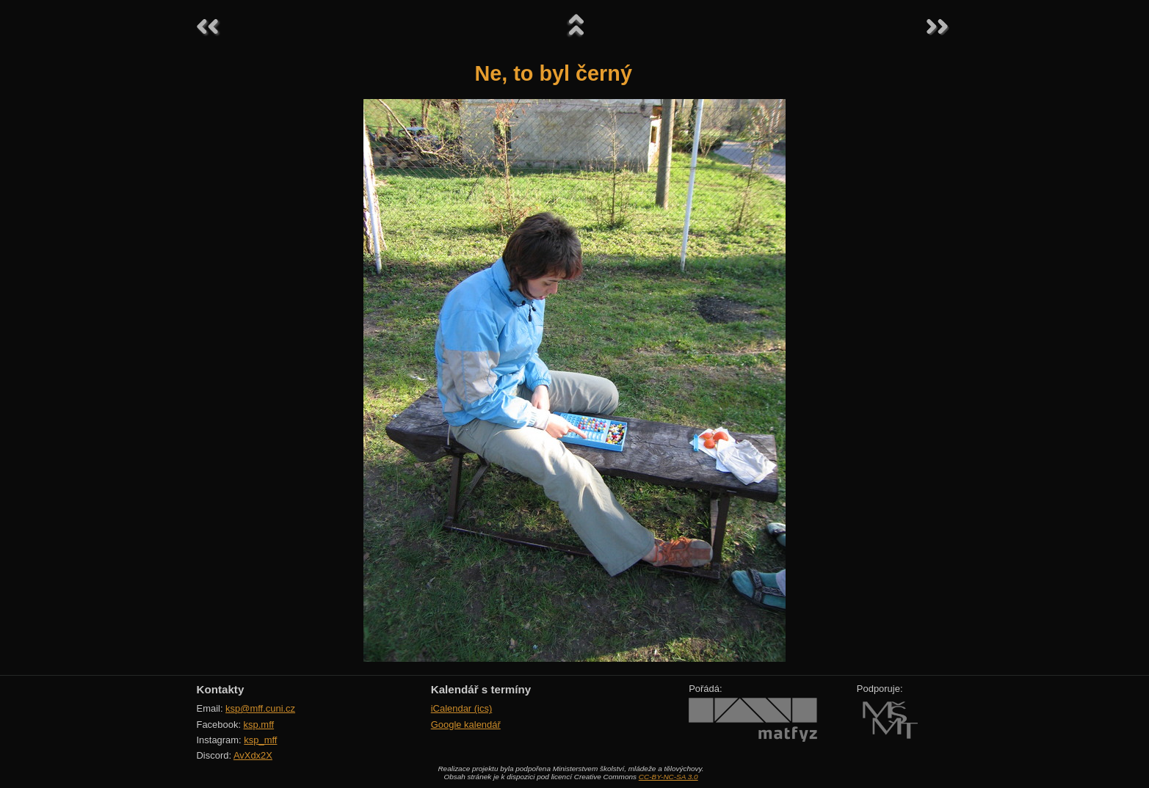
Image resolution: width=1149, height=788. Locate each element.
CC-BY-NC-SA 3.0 (668, 777)
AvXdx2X (252, 755)
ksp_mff (260, 739)
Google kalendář (466, 724)
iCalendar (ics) (462, 708)
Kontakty (220, 689)
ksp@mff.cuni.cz (260, 708)
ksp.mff (259, 724)
